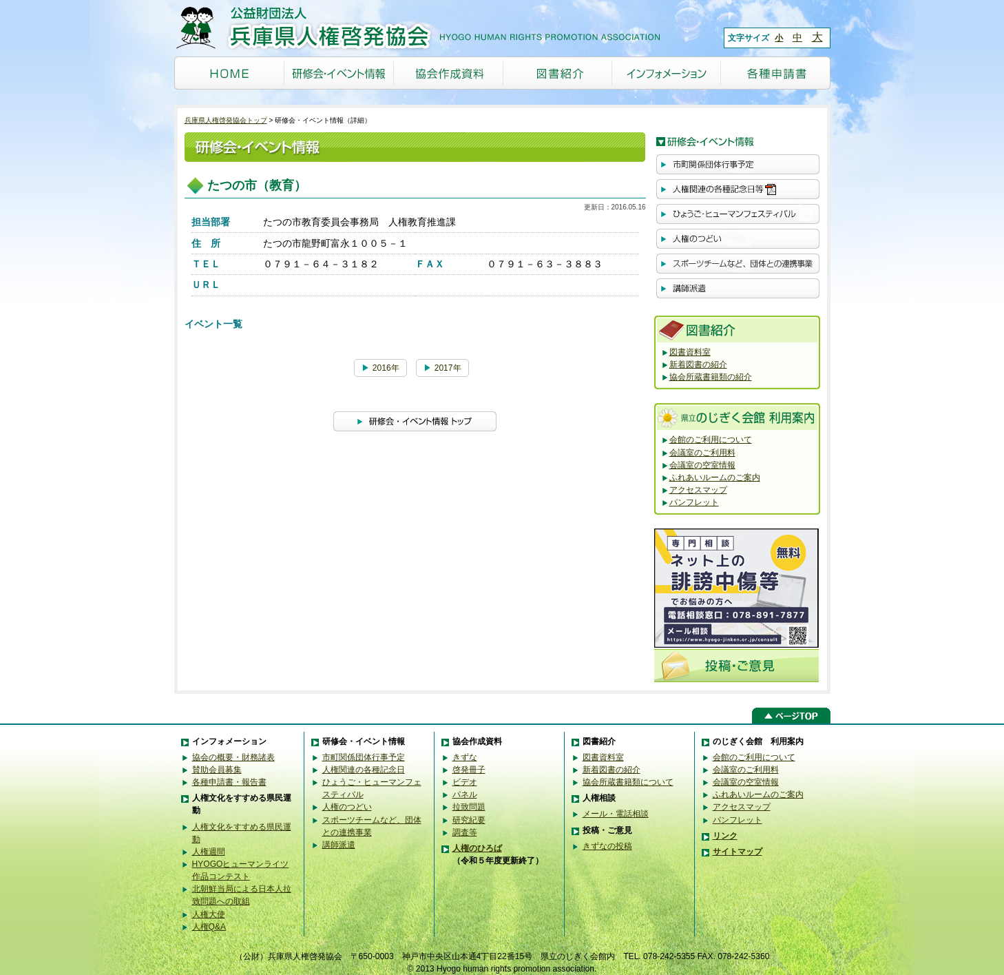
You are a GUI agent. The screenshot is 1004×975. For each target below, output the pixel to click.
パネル (464, 794)
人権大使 (208, 914)
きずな (464, 757)
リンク (725, 836)
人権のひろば (477, 848)
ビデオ (464, 782)
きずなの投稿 (607, 846)
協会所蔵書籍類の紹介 (710, 377)
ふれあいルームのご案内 (714, 477)
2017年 (442, 368)
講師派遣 (338, 845)
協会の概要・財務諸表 (233, 757)
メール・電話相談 (616, 814)
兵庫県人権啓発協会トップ (226, 120)
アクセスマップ (698, 490)
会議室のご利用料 (702, 453)
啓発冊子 (468, 769)
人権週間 (208, 851)
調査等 (464, 832)
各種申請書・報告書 (229, 782)
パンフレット (694, 502)
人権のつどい (347, 807)
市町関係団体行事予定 (363, 757)
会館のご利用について (710, 439)
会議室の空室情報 (702, 465)
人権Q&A (209, 927)
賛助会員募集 (217, 769)
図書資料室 (690, 352)
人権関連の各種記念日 (363, 769)
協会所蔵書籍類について (628, 782)
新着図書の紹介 (698, 364)
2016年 (380, 368)
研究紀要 (468, 820)
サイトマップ (737, 851)
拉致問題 (468, 807)
